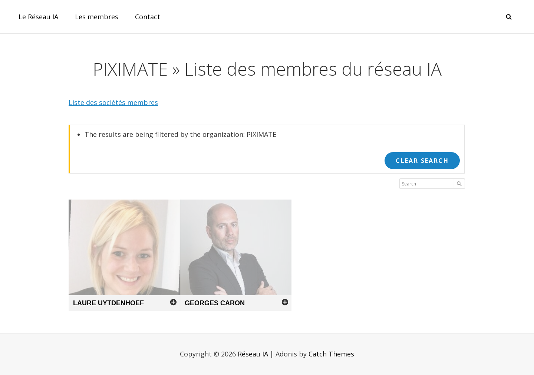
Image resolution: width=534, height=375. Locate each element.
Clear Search (422, 161)
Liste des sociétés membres (113, 102)
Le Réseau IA (38, 16)
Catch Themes (331, 353)
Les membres (96, 16)
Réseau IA (253, 353)
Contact (147, 16)
